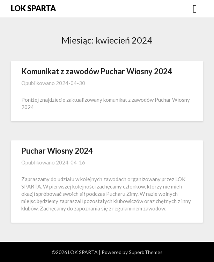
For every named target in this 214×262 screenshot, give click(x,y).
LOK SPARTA (33, 8)
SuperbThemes (146, 252)
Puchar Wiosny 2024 (57, 150)
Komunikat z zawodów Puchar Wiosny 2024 (96, 71)
